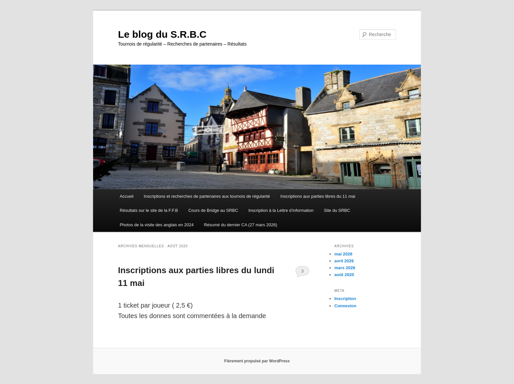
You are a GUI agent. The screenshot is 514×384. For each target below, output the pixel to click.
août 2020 (344, 274)
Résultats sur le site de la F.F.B (149, 210)
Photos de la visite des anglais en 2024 (157, 224)
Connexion (345, 305)
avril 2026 (344, 260)
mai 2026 (343, 254)
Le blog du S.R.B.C (162, 34)
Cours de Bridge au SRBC (213, 210)
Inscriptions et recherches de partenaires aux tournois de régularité (207, 196)
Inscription (345, 298)
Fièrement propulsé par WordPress (257, 361)
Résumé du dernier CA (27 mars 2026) (240, 224)
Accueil (126, 196)
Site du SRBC (337, 210)
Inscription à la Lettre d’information (281, 210)
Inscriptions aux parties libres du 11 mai (317, 196)
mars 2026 (344, 267)
